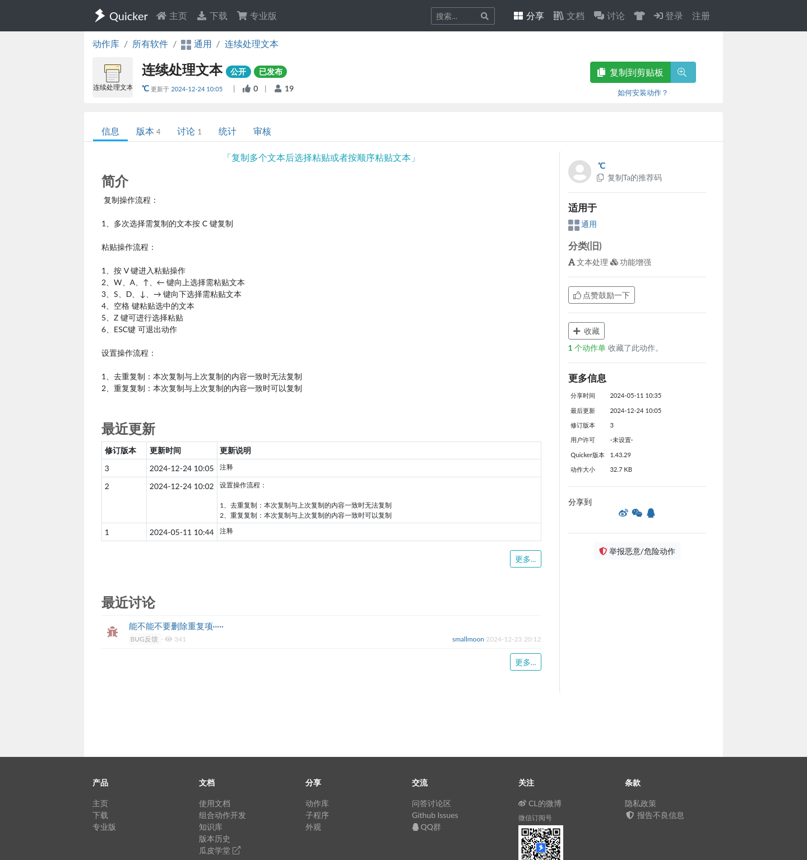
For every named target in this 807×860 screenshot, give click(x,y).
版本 (148, 130)
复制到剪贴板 (630, 72)
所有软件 (150, 43)
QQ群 (426, 826)
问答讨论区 (431, 803)
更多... (525, 559)
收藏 (586, 331)
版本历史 (214, 838)
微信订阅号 (535, 817)
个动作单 (588, 347)
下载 (212, 15)
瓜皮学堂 (219, 850)
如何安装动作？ (643, 92)
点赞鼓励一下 (601, 295)
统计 (227, 130)
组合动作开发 (222, 815)
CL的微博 (540, 803)
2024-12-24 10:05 (197, 88)
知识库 (210, 826)
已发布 (270, 71)
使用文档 (214, 803)
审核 (262, 130)
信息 (110, 130)
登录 (668, 15)
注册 (701, 15)
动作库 (105, 43)
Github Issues (435, 815)
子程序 (317, 815)
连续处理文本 (252, 43)
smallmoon (469, 639)
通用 (582, 224)
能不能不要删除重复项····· (176, 626)
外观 (313, 826)
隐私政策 (640, 803)
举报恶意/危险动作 (637, 551)
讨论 (189, 130)
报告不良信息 (654, 815)
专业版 (256, 15)
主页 (171, 15)
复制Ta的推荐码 (629, 177)
